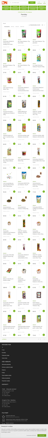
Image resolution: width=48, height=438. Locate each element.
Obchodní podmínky (6, 364)
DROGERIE (15, 6)
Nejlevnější (22, 26)
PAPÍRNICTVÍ (41, 6)
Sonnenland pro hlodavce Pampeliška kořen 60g (38, 185)
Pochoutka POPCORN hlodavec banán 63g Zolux (8, 256)
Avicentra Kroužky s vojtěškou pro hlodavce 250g (9, 113)
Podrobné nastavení (31, 435)
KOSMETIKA (24, 6)
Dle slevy (12, 26)
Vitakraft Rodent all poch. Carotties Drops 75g (8, 137)
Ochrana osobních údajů (7, 367)
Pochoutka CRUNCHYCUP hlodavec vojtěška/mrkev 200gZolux (22, 281)
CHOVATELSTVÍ (33, 6)
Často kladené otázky (6, 375)
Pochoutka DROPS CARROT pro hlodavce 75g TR (38, 208)
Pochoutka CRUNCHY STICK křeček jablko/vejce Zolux (8, 304)
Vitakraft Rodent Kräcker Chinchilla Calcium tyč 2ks (24, 328)
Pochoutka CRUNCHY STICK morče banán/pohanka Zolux (23, 89)
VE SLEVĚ (6, 6)
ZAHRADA (24, 9)
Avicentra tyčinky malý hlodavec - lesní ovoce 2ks (23, 304)
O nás (3, 350)
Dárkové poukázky (6, 378)
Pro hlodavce (29, 12)
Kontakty (4, 352)
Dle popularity (7, 26)
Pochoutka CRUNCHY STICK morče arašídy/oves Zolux (8, 43)
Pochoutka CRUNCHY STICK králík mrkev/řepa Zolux (39, 161)
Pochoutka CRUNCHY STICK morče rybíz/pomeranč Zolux (38, 89)
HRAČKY (6, 9)
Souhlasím (41, 435)
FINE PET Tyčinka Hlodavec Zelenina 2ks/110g (22, 232)
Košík (44, 2)
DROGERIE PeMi (6, 344)
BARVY (41, 9)
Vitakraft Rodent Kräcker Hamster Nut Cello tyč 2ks (9, 328)
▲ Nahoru (4, 339)
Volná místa (4, 358)
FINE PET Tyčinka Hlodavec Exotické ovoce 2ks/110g (37, 256)
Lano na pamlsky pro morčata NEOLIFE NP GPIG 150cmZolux (8, 185)
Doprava (4, 370)
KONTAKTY (5, 384)
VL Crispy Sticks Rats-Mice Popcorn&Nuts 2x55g (8, 161)
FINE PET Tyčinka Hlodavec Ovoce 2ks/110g (37, 113)
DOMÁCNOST (15, 9)
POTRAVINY (32, 9)
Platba (3, 372)
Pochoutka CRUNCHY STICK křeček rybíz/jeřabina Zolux (23, 256)
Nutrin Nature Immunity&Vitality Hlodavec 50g (37, 304)
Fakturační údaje (5, 355)
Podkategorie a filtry (34, 25)
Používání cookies (6, 380)
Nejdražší (17, 26)
